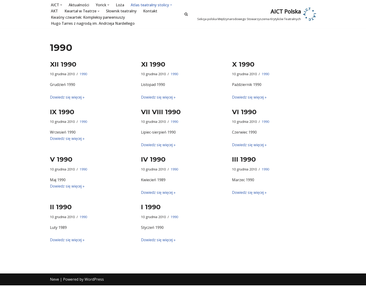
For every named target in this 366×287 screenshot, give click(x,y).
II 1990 (61, 208)
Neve (54, 280)
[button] (61, 5)
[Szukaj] (186, 14)
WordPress (94, 280)
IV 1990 (153, 160)
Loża (120, 4)
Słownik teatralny (121, 11)
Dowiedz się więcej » (67, 97)
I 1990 (151, 208)
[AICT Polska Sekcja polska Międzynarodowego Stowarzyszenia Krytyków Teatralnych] (256, 14)
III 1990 (244, 160)
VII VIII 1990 (161, 112)
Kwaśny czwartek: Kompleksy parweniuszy (88, 17)
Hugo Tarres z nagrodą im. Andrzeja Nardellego (93, 23)
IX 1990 (62, 112)
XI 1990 (153, 64)
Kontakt (151, 11)
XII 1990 (63, 64)
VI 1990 (244, 112)
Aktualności (79, 4)
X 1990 (243, 64)
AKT (54, 11)
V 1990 (61, 160)
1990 (83, 74)
